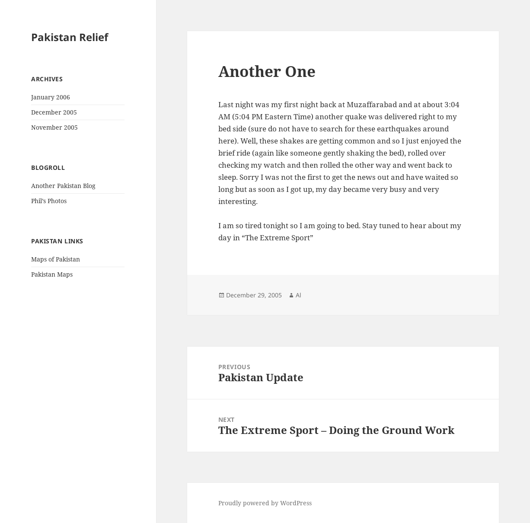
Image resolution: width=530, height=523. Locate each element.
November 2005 (54, 127)
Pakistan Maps (52, 274)
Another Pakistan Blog (63, 186)
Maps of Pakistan (55, 259)
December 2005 (54, 112)
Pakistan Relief (69, 37)
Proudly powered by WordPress (265, 503)
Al (298, 295)
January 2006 (50, 97)
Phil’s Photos (49, 201)
